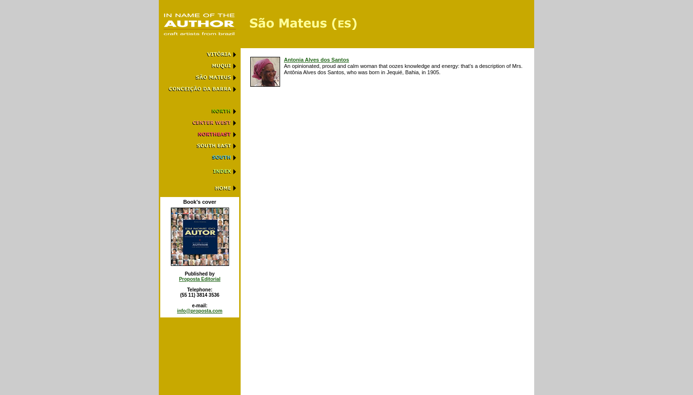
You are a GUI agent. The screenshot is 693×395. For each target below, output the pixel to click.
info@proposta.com (199, 311)
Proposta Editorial (199, 279)
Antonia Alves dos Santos (316, 60)
